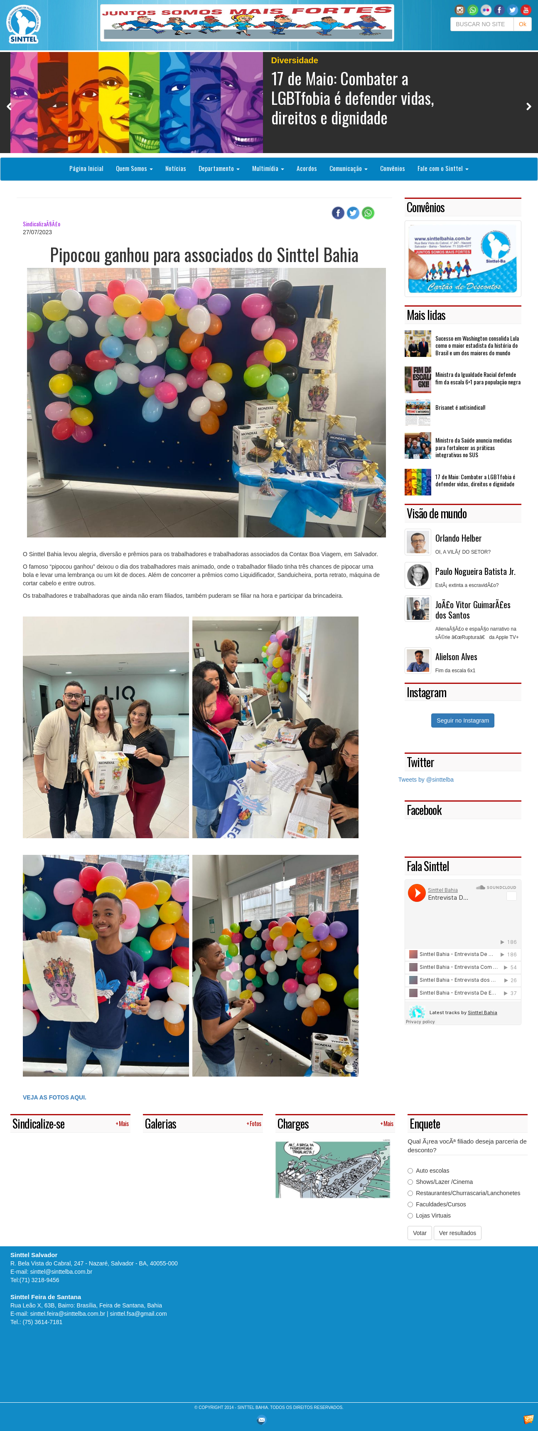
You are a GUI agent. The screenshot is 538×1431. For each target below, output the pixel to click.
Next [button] (528, 106)
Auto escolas (428, 1170)
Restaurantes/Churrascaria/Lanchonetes (464, 1193)
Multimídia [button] (268, 168)
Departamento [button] (219, 168)
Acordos (307, 168)
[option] (269, 102)
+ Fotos (253, 1123)
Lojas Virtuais (429, 1215)
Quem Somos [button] (134, 168)
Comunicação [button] (348, 168)
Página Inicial (86, 168)
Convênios (392, 168)
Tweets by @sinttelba (426, 779)
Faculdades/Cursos (437, 1204)
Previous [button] (9, 106)
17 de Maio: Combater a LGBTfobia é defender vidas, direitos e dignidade (352, 97)
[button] (473, 9)
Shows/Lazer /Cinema (440, 1181)
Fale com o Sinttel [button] (443, 168)
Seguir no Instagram (463, 720)
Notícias (175, 168)
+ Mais (121, 1123)
